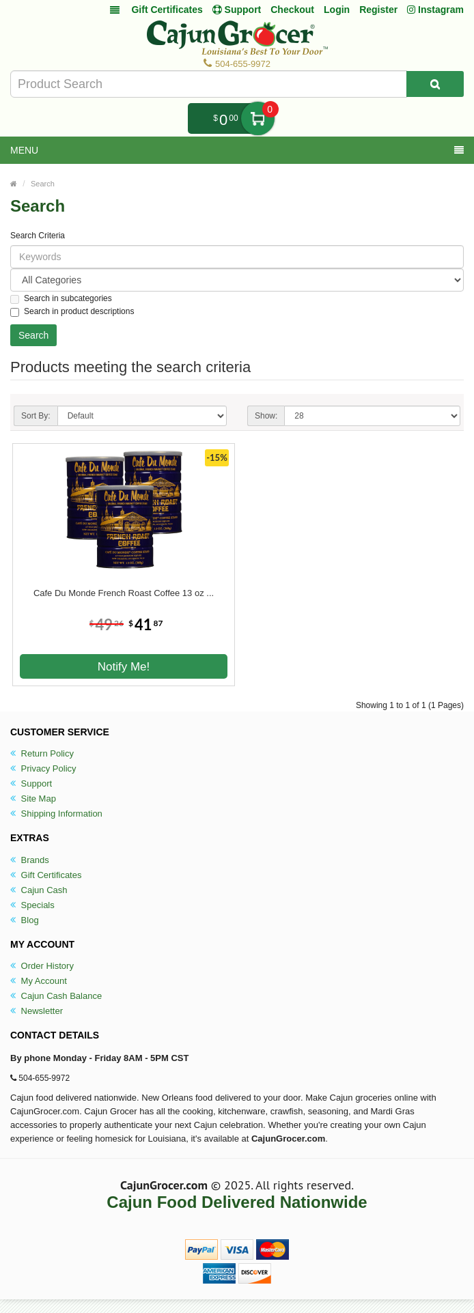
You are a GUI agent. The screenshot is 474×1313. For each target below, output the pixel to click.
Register (378, 9)
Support (31, 783)
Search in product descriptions (72, 312)
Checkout (292, 9)
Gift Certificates (166, 9)
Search (43, 184)
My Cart (258, 118)
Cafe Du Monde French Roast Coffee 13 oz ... (123, 593)
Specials (32, 905)
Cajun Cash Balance (56, 996)
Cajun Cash (39, 890)
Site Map (33, 798)
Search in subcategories (61, 299)
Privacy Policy (43, 768)
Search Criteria (37, 235)
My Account (38, 981)
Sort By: (36, 416)
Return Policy (42, 753)
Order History (42, 966)
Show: (266, 416)
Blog (24, 920)
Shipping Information (56, 813)
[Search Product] (435, 84)
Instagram (435, 9)
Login (337, 9)
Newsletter (36, 1011)
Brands (29, 860)
